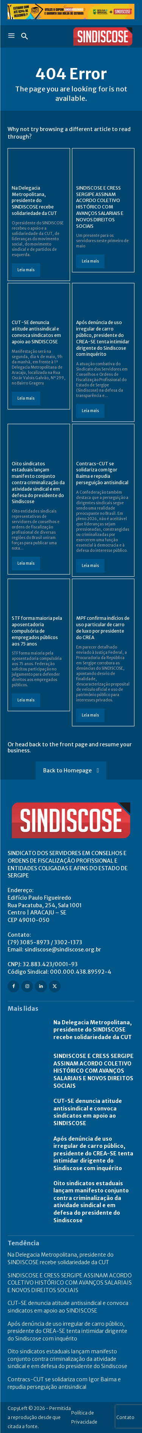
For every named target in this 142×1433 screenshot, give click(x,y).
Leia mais (25, 269)
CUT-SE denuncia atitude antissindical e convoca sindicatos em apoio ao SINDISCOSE (36, 332)
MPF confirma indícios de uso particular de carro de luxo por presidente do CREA (103, 627)
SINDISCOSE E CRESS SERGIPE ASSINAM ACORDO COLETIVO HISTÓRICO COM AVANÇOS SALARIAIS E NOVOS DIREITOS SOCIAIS (99, 207)
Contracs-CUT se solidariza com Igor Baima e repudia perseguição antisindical (102, 473)
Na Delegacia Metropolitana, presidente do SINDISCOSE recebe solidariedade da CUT (34, 200)
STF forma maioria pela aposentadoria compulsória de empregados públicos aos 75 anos (37, 630)
